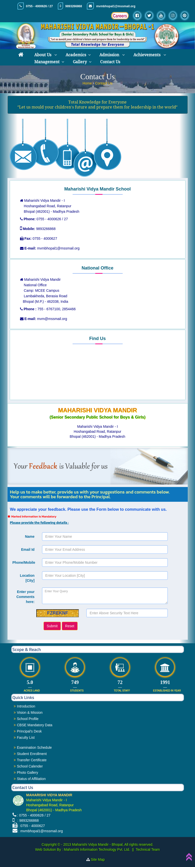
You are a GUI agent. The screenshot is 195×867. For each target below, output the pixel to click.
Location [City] (27, 578)
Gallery (80, 62)
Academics (76, 54)
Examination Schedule (34, 748)
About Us (43, 54)
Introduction (26, 706)
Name (30, 536)
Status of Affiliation (31, 779)
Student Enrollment (32, 754)
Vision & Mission (30, 712)
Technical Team (148, 850)
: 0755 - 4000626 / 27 (33, 815)
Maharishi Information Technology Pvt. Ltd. (96, 850)
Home (88, 83)
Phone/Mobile (24, 562)
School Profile (28, 719)
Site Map (100, 860)
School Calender (30, 766)
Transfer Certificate (32, 760)
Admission (109, 54)
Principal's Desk (29, 731)
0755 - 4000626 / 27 (39, 6)
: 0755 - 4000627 (31, 826)
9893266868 (73, 6)
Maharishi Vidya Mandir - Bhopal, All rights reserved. (112, 844)
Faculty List (26, 738)
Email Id (28, 550)
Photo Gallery (27, 772)
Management (47, 62)
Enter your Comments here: (25, 597)
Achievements (147, 54)
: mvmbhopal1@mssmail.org (40, 831)
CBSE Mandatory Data (35, 725)
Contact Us (110, 62)
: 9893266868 (27, 820)
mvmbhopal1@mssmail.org (115, 6)
